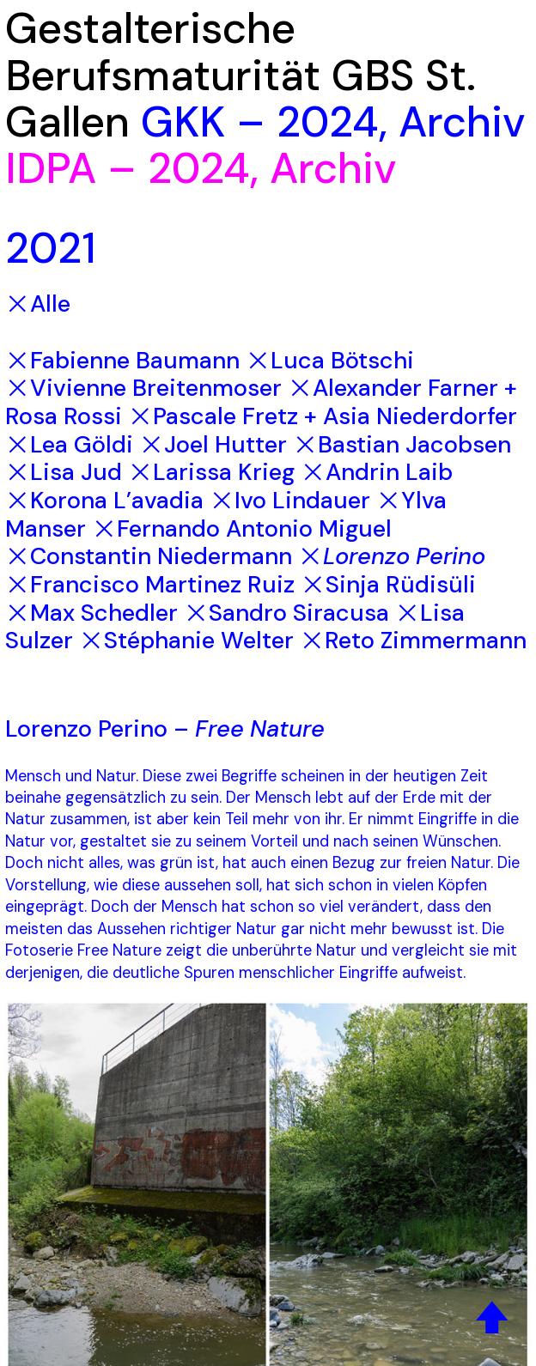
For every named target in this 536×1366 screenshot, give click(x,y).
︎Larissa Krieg (211, 472)
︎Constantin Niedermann (148, 556)
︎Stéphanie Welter (186, 640)
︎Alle (37, 303)
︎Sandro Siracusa (286, 613)
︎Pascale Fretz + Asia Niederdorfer (322, 416)
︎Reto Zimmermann (413, 640)
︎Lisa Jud (63, 472)
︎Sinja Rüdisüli (388, 584)
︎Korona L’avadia (104, 500)
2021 (50, 248)
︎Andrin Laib (377, 472)
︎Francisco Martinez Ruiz (150, 584)
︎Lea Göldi (69, 444)
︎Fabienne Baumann (122, 360)
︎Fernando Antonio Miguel (242, 528)
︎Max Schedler (91, 613)
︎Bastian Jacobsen (402, 444)
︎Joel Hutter (213, 444)
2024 (328, 121)
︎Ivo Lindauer (290, 500)
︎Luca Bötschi (330, 360)
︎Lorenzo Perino (391, 556)
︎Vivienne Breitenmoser (143, 388)
